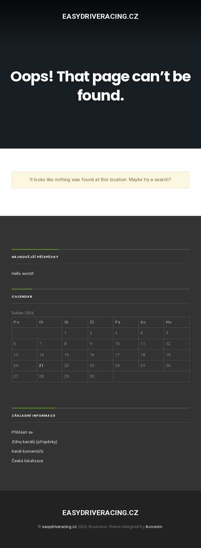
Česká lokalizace (27, 461)
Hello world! (23, 273)
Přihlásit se (22, 432)
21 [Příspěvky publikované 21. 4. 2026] (41, 365)
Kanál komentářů (27, 451)
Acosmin (154, 526)
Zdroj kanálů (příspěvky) (35, 441)
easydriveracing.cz (100, 16)
